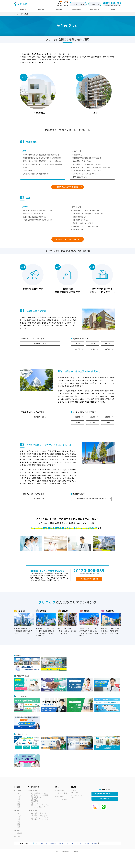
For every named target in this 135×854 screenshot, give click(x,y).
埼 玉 (77, 349)
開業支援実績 (35, 801)
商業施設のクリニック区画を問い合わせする (91, 499)
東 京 (77, 343)
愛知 (18, 807)
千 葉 (107, 343)
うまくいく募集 (62, 799)
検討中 (66, 4)
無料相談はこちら (40, 343)
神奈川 (92, 343)
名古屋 (107, 349)
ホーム (16, 14)
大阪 (18, 801)
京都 (18, 805)
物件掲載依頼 (104, 799)
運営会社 (94, 843)
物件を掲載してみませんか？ (39, 815)
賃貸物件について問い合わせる (67, 239)
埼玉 (18, 799)
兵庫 (18, 803)
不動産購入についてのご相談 (67, 187)
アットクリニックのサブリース (39, 817)
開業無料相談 (96, 4)
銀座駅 (107, 417)
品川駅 (107, 423)
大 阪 (92, 349)
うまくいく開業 (62, 793)
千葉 (18, 797)
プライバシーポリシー (77, 795)
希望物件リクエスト (79, 4)
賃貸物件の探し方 (36, 797)
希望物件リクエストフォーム (104, 794)
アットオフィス (39, 843)
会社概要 (73, 790)
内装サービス (35, 803)
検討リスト (17, 836)
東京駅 (77, 423)
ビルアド (60, 843)
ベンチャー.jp (69, 843)
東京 (18, 793)
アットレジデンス (51, 843)
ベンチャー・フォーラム (82, 843)
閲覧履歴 (59, 4)
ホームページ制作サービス (38, 807)
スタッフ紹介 (74, 793)
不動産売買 (34, 799)
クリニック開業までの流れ (38, 793)
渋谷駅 (92, 417)
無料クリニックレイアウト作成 (39, 805)
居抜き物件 (20, 833)
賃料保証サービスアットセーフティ (41, 819)
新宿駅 (77, 417)
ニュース (73, 797)
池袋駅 (92, 423)
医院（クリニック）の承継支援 (39, 795)
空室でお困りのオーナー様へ (39, 813)
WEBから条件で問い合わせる (88, 579)
